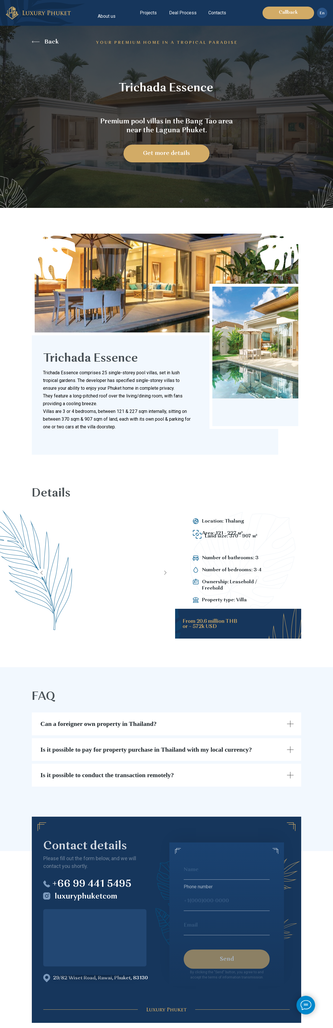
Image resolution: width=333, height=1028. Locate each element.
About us (106, 16)
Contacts (217, 12)
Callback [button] (288, 12)
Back (51, 42)
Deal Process (183, 12)
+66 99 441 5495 (91, 884)
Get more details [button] (166, 153)
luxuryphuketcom (86, 896)
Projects (148, 12)
